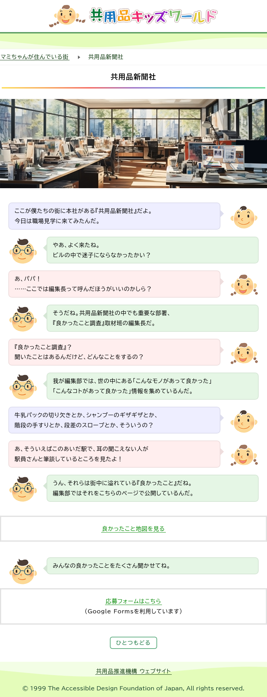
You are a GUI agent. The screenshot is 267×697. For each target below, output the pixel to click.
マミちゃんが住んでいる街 (35, 57)
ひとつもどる (133, 642)
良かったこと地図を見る (133, 528)
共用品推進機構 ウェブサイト (133, 671)
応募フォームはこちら (133, 601)
